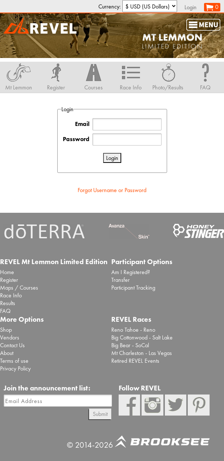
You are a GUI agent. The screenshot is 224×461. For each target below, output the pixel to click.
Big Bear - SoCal (130, 345)
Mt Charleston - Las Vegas (141, 353)
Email (82, 124)
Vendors (9, 337)
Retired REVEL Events (135, 361)
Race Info (11, 295)
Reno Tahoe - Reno (133, 330)
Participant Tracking (133, 287)
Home (7, 272)
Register (9, 280)
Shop (6, 330)
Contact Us (12, 345)
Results (7, 303)
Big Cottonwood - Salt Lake (142, 337)
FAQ (5, 311)
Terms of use (14, 361)
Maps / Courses (19, 287)
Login (190, 7)
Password (76, 139)
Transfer (120, 280)
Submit (100, 414)
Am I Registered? (130, 272)
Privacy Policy (15, 368)
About (6, 353)
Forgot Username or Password (112, 190)
